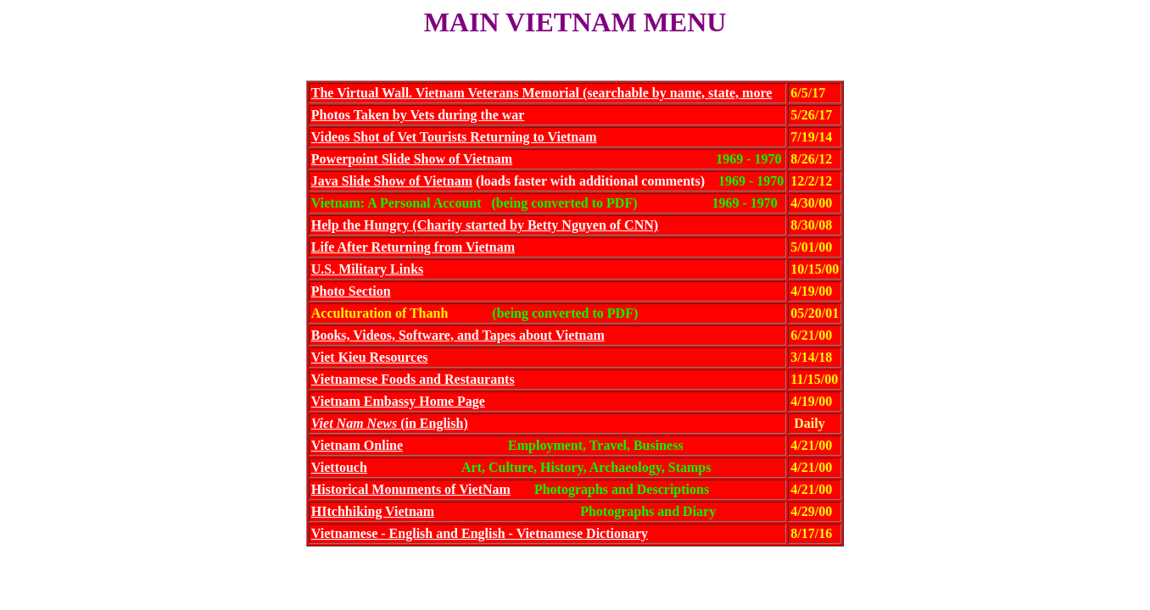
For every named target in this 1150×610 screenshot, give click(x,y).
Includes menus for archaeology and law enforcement (575, 582)
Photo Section (351, 291)
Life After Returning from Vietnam (413, 247)
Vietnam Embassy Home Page (398, 401)
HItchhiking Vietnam (372, 511)
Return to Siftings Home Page (575, 567)
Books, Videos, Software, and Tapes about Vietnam (458, 335)
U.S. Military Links (367, 269)
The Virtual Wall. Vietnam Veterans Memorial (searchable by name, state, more (542, 93)
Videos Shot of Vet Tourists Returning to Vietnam (454, 137)
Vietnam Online (357, 445)
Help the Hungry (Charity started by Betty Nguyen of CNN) (484, 225)
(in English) (389, 423)
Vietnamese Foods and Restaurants (413, 379)
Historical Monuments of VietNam (411, 489)
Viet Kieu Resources (369, 357)
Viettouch (339, 467)
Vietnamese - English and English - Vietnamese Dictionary (479, 533)
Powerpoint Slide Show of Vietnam (411, 159)
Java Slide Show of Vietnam (391, 181)
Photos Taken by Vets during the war (418, 115)
